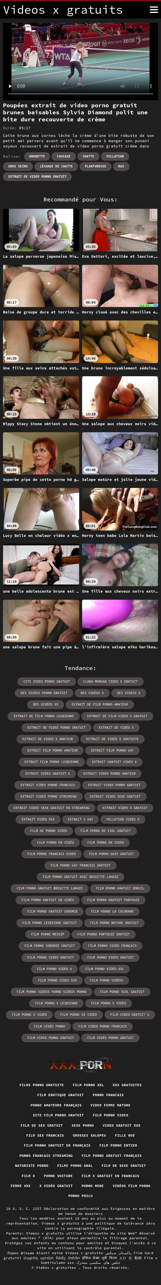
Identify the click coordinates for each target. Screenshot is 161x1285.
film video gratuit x (129, 1015)
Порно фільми (20, 1253)
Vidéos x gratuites (57, 1267)
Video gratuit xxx (121, 1125)
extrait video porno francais (47, 785)
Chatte (88, 156)
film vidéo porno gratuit (110, 1038)
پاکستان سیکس (118, 1253)
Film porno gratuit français (112, 1155)
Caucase (63, 156)
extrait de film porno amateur (100, 704)
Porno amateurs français (56, 1105)
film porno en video (105, 842)
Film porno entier (118, 1145)
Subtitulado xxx (57, 1262)
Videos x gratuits (84, 1253)
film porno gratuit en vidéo (47, 900)
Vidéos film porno (131, 1186)
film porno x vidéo (29, 1015)
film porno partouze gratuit (103, 934)
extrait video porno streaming (48, 796)
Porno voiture (58, 1176)
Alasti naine (49, 1253)
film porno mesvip (47, 934)
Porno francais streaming (46, 1155)
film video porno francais (102, 1026)
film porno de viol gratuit (105, 831)
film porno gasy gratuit (111, 854)
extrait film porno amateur (52, 750)
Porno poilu (80, 1196)
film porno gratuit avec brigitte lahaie (80, 877)
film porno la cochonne (112, 911)
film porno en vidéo (55, 842)
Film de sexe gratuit (124, 1165)
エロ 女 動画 (130, 1258)
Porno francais (108, 1095)
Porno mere (93, 1186)
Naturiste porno (31, 1165)
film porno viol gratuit (122, 992)
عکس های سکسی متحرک (98, 1262)
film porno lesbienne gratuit (49, 923)
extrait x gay (80, 819)
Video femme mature (110, 1105)
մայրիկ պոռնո (39, 1258)
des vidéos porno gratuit (44, 693)
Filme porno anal (75, 1165)
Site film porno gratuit (58, 1115)
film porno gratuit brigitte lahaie (49, 888)
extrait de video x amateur (47, 739)
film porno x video (108, 1003)
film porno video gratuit (50, 957)
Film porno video (110, 1115)
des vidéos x (92, 693)
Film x (28, 1176)
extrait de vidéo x (116, 727)
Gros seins (18, 166)
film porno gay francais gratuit (80, 865)
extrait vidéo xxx (37, 819)
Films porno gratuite (41, 1085)
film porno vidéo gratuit (110, 957)
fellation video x (122, 819)
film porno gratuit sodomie (52, 911)
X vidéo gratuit (56, 1186)
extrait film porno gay (112, 750)
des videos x (128, 693)
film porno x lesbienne (56, 1003)
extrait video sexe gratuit (115, 796)
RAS (121, 166)
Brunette (37, 156)
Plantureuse (95, 166)
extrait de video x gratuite (112, 739)
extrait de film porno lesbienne (44, 716)
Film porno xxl (88, 1085)
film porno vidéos (106, 980)
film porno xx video (78, 1015)
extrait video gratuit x (47, 774)
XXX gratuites (127, 1085)
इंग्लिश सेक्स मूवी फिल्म (99, 1258)
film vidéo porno (49, 1026)
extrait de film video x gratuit (117, 716)
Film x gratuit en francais (110, 1176)
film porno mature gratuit (114, 923)
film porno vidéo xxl (104, 969)
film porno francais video (51, 854)
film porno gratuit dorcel (120, 888)
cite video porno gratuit (46, 681)
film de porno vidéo (48, 831)
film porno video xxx (57, 980)
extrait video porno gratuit (114, 785)
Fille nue (125, 1135)
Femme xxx (21, 1186)
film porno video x (54, 969)
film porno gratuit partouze (113, 900)
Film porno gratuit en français (57, 1145)
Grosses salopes (89, 1135)
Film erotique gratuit (60, 1095)
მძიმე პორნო (68, 1258)
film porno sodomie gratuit (49, 946)
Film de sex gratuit (42, 1125)
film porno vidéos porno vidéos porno (51, 992)
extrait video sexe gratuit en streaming (51, 808)
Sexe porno (83, 1125)
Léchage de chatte (56, 166)
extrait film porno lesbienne (51, 762)
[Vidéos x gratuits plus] (154, 9)
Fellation (115, 156)
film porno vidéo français (112, 946)
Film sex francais (45, 1135)
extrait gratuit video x (114, 762)
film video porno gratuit (50, 1038)
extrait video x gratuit (125, 808)
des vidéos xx (45, 704)
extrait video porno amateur (109, 774)
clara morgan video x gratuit (110, 681)
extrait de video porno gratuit (37, 176)
